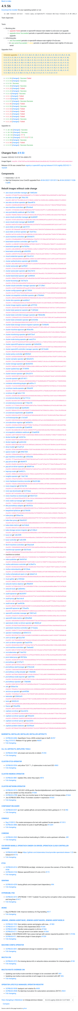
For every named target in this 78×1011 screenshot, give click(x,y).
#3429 (60, 949)
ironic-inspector (11, 486)
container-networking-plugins (16, 383)
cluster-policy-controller (14, 354)
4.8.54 (46, 63)
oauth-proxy (10, 599)
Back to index (6, 1)
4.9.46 (59, 70)
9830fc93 (15, 701)
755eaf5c (25, 608)
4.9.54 (8, 81)
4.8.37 (7, 60)
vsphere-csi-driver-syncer (15, 721)
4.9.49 (8, 86)
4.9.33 (39, 68)
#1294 (44, 753)
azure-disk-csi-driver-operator (16, 232)
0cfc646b (34, 320)
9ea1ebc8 (20, 599)
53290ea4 (30, 726)
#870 (42, 778)
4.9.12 (66, 63)
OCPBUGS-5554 (11, 765)
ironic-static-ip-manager (14, 501)
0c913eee (27, 491)
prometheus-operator (13, 682)
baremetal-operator (12, 246)
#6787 (53, 738)
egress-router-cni (12, 452)
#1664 (68, 795)
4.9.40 (20, 70)
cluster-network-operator (13, 786)
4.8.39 (20, 60)
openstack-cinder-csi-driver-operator (19, 623)
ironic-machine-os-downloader (16, 496)
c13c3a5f (24, 418)
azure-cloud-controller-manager (17, 217)
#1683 (34, 793)
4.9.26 (59, 65)
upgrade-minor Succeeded (19, 33)
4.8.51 (33, 63)
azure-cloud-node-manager (15, 222)
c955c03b (29, 457)
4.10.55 (9, 132)
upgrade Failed (15, 31)
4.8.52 (39, 63)
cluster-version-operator (14, 374)
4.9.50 (19, 73)
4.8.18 (28, 55)
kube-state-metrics (12, 525)
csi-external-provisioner (14, 403)
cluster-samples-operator (15, 359)
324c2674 (29, 374)
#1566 (44, 929)
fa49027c (22, 471)
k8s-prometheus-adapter (14, 506)
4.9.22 (8, 91)
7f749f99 (25, 369)
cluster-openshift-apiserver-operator (18, 344)
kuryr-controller (11, 540)
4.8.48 (13, 63)
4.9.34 (46, 68)
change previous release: (34, 1000)
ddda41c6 (33, 574)
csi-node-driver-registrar (14, 422)
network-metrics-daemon (15, 584)
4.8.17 (21, 55)
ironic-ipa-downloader (13, 491)
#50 (66, 810)
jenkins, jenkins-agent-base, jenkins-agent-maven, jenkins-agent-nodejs (33, 920)
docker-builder (11, 437)
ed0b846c (21, 589)
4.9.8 (49, 73)
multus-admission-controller (16, 564)
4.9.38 (7, 70)
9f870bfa (23, 657)
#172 (48, 872)
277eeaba (34, 628)
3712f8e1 (41, 286)
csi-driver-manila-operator (15, 388)
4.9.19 (33, 65)
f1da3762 (22, 652)
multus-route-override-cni (13, 970)
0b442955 (29, 364)
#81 (67, 837)
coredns (5, 833)
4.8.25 (60, 55)
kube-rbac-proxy (11, 520)
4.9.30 (20, 68)
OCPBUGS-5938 (11, 989)
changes (15, 78)
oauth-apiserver (11, 594)
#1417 (18, 899)
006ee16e (19, 515)
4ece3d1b (24, 711)
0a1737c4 (26, 398)
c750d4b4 (40, 295)
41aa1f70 (33, 242)
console (5, 818)
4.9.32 (33, 68)
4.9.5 (12, 73)
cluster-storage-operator (14, 364)
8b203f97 (23, 594)
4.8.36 (66, 58)
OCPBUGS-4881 (11, 778)
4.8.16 (8, 117)
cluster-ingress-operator (13, 774)
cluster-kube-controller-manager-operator (20, 315)
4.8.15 (8, 119)
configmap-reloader (10, 806)
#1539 (44, 936)
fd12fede (27, 569)
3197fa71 (20, 662)
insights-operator (12, 476)
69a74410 (31, 271)
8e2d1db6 (36, 481)
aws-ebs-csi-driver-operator (15, 202)
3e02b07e (29, 422)
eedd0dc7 (26, 300)
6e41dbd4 (25, 525)
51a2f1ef (20, 447)
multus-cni (6, 957)
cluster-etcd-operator (12, 761)
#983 (56, 765)
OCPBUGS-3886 (11, 825)
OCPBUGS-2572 (11, 961)
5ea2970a (28, 643)
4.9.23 (8, 89)
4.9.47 (66, 70)
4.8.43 (46, 60)
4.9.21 (39, 65)
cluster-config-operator (14, 290)
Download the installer (10, 10)
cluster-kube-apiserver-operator (17, 310)
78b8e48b (41, 315)
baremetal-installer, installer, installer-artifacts (24, 734)
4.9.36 (59, 68)
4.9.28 (7, 68)
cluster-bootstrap (12, 281)
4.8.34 (53, 58)
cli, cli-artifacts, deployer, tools (16, 749)
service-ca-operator (13, 691)
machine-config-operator (13, 945)
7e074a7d (24, 281)
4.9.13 (7, 65)
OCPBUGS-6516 (11, 867)
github (25, 1008)
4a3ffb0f (24, 266)
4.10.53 (9, 138)
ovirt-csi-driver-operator (14, 643)
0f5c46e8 (29, 207)
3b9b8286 (37, 344)
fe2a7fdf (21, 638)
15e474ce (32, 232)
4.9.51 (25, 73)
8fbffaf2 (28, 354)
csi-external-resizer (12, 408)
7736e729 (28, 403)
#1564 (46, 932)
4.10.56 (9, 130)
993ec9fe (30, 330)
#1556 (72, 934)
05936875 (30, 237)
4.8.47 (7, 63)
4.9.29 (13, 68)
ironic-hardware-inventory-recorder (18, 481)
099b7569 (24, 452)
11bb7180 (24, 476)
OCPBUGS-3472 (11, 897)
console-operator (12, 378)
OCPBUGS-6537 (11, 810)
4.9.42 (33, 70)
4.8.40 (26, 60)
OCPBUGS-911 (11, 936)
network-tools (10, 589)
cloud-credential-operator (15, 256)
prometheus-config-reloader (16, 672)
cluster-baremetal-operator (15, 276)
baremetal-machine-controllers (17, 242)
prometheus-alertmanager (15, 667)
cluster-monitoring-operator (15, 334)
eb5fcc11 (32, 383)
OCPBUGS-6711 (11, 932)
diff (8, 183)
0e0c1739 (21, 393)
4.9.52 (32, 73)
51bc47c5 (30, 256)
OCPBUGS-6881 (11, 929)
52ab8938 (29, 413)
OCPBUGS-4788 (11, 795)
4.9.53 (8, 83)
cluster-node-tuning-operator (16, 339)
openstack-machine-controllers (17, 628)
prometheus (10, 662)
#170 (16, 855)
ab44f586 (25, 691)
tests (7, 701)
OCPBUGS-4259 (11, 884)
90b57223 (33, 496)
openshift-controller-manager (16, 613)
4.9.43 (39, 70)
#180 (7, 870)
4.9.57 (8, 145)
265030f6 (34, 261)
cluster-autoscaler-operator (15, 271)
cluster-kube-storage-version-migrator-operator (22, 325)
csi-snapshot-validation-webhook (17, 432)
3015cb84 (44, 349)
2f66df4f (30, 388)
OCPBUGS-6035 (11, 852)
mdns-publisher (11, 559)
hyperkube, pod (8, 893)
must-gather (10, 579)
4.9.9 (54, 73)
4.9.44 (46, 70)
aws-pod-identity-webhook (15, 212)
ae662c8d (22, 442)
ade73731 (26, 227)
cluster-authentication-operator (17, 261)
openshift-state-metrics (14, 618)
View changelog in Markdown (12, 1000)
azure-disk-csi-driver (13, 227)
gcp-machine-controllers (14, 457)
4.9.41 (26, 70)
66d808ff (34, 217)
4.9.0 (8, 99)
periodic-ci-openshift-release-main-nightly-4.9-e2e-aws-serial (41, 44)
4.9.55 (8, 78)
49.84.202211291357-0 (49, 180)
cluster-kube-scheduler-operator (17, 320)
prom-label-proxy (12, 657)
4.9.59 (8, 140)
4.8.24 (54, 55)
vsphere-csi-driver (12, 711)
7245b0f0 (45, 325)
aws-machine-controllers (14, 207)
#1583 (52, 924)
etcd (4, 863)
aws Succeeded (15, 41)
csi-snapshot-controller (14, 427)
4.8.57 (8, 101)
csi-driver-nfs (10, 393)
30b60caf (37, 623)
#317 (49, 912)
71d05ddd (34, 310)
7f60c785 (24, 198)
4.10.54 (9, 135)
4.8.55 (8, 106)
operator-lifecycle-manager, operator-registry (23, 985)
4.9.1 (8, 96)
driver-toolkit (10, 447)
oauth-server (10, 603)
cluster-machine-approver (15, 330)
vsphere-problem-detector (15, 726)
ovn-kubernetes (11, 652)
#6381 (39, 741)
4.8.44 (53, 60)
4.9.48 (7, 73)
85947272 (27, 633)
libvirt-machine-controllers (15, 545)
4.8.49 (20, 63)
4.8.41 (33, 60)
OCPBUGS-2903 (11, 837)
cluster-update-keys (13, 369)
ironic (4, 908)
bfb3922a (29, 506)
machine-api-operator (13, 550)
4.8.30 (26, 58)
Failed (29, 78)
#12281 (50, 825)
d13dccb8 (28, 501)
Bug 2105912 (10, 822)
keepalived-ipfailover (13, 511)
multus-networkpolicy (13, 569)
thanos (8, 706)
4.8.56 (8, 104)
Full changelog (11, 743)
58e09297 (23, 520)
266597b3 (23, 559)
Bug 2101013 (10, 741)
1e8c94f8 (17, 535)
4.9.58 (8, 143)
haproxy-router (11, 471)
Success (23, 78)
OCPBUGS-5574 (11, 790)
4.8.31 (33, 58)
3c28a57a (32, 564)
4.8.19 (34, 55)
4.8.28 (13, 58)
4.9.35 (53, 68)
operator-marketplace (13, 633)
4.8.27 (7, 58)
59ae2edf (30, 545)
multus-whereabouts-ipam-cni (16, 574)
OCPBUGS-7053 (11, 924)
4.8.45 (59, 60)
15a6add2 (30, 647)
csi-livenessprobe (12, 418)
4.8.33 (46, 58)
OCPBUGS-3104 (11, 872)
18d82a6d (33, 193)
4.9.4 (8, 94)
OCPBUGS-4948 (11, 991)
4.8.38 (13, 60)
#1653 (52, 798)
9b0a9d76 (30, 359)
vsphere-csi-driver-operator (15, 716)
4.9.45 (53, 70)
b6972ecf (31, 334)
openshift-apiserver (13, 608)
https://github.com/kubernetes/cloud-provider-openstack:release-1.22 (48, 852)
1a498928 (31, 276)
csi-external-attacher (13, 398)
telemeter (9, 696)
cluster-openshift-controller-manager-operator (22, 349)
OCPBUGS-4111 (11, 927)
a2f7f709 (33, 305)
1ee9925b (20, 603)
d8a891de (30, 467)
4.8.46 (66, 60)
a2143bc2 (33, 530)
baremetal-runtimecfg (13, 251)
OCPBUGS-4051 (11, 949)
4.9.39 (13, 70)
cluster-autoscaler (12, 266)
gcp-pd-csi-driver (12, 462)
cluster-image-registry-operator (17, 305)
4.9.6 (38, 73)
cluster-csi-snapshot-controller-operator (20, 295)
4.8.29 (20, 58)
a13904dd (20, 579)
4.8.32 (39, 58)
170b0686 (32, 672)
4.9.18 (26, 65)
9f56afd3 (31, 716)
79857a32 (33, 613)
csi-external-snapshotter (14, 413)
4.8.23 (8, 111)
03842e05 (18, 696)
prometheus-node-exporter (15, 677)
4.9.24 (46, 65)
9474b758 (23, 486)
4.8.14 (8, 122)
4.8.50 (26, 63)
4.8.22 (47, 55)
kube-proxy (10, 515)
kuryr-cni (9, 535)
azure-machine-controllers (15, 237)
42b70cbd (27, 550)
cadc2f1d (32, 339)
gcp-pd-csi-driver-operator (15, 467)
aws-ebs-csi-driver (12, 198)
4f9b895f (29, 584)
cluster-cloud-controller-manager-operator (21, 286)
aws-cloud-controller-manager (16, 193)
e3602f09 (27, 251)
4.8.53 (8, 109)
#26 (62, 976)
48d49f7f (23, 462)
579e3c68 (30, 667)
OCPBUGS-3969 (11, 753)
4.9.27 (66, 65)
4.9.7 (43, 73)
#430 (38, 989)
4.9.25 (53, 65)
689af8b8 (28, 618)
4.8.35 (59, 58)
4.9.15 (13, 65)
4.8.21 (8, 114)
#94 (52, 884)
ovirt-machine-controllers (15, 647)
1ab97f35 (30, 677)
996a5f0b (16, 706)
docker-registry (11, 442)
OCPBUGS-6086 (11, 738)
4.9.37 (66, 68)
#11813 (63, 822)
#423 (64, 991)
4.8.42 (39, 60)
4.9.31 (26, 68)
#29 (59, 974)
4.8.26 (67, 55)
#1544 (43, 927)
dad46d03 (25, 408)
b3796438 (26, 511)
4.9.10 (53, 63)
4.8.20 (41, 55)
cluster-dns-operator (13, 300)
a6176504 (28, 290)
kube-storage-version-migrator (16, 530)
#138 (73, 961)
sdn (7, 687)
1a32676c (22, 437)
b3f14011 (24, 378)
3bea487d (31, 202)
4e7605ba (25, 246)
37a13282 (30, 212)
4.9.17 (20, 65)
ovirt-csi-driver (11, 638)
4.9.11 (59, 63)
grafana (5, 881)
